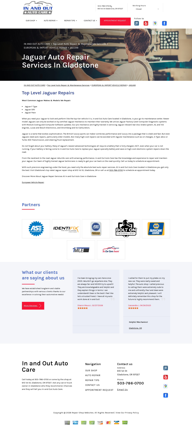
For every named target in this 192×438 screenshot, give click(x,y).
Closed (138, 9)
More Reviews (32, 306)
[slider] (83, 308)
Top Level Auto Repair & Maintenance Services (79, 43)
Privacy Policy (132, 412)
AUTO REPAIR (49, 20)
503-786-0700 (104, 6)
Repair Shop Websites (82, 412)
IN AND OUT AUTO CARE (37, 43)
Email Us (122, 389)
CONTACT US (89, 20)
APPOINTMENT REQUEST (115, 20)
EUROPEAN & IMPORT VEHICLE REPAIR (45, 47)
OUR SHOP (30, 20)
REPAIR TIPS (69, 20)
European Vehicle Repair (33, 182)
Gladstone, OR (135, 328)
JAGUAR (74, 47)
